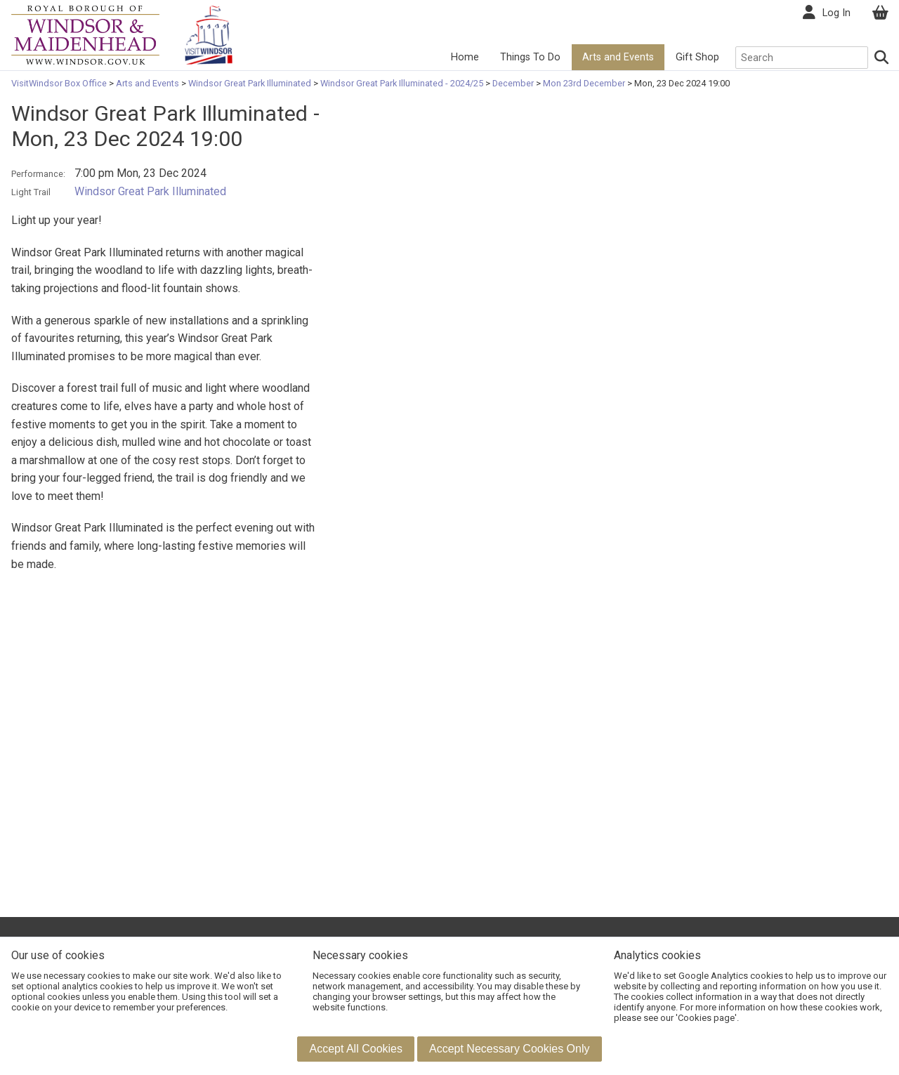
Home (465, 57)
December (513, 83)
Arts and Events (618, 57)
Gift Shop (697, 57)
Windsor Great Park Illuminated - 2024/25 (401, 83)
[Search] (882, 57)
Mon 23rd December (584, 83)
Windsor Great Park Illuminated (249, 83)
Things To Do (530, 57)
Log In (836, 13)
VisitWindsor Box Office (60, 83)
